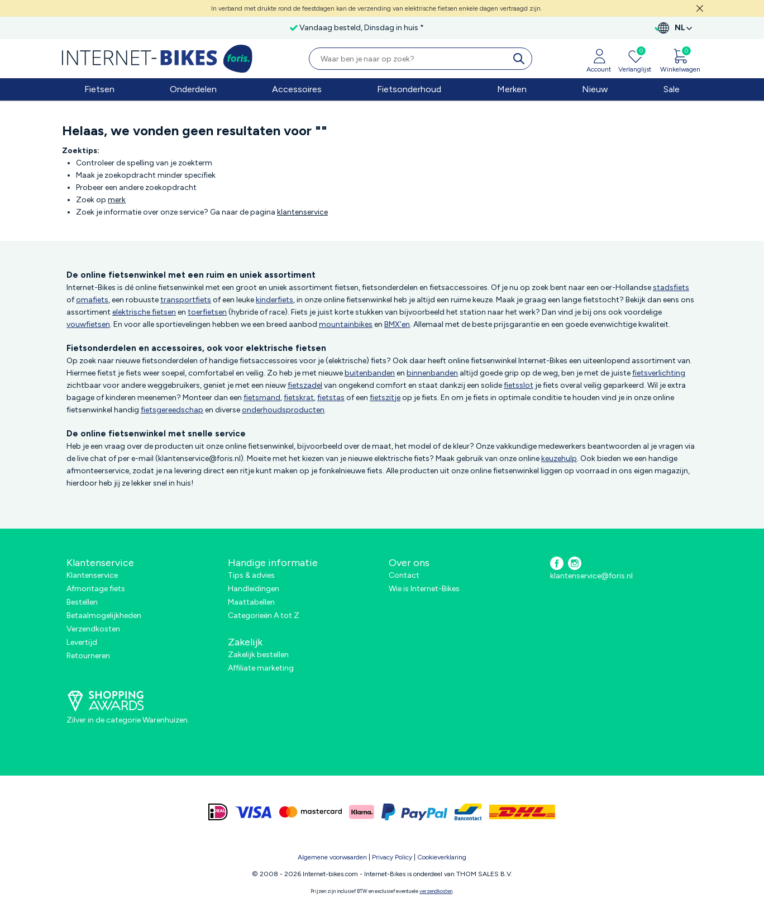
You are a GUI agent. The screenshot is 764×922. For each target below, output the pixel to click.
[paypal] (414, 812)
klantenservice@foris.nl (591, 576)
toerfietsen (207, 312)
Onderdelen (193, 89)
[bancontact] (468, 812)
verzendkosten (435, 891)
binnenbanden (432, 373)
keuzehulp (559, 458)
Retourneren (88, 655)
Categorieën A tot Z (263, 615)
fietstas (331, 397)
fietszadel (305, 385)
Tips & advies (251, 575)
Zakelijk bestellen (258, 654)
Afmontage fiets (95, 588)
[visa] (253, 812)
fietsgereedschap (172, 410)
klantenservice (302, 212)
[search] (521, 58)
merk (117, 200)
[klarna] (361, 812)
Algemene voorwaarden (332, 857)
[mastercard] (310, 812)
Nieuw (595, 89)
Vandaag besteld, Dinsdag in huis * (301, 27)
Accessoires (297, 89)
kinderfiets (274, 300)
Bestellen (82, 602)
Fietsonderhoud (409, 89)
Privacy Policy (392, 857)
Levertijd (81, 642)
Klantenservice (92, 575)
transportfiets (185, 300)
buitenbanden (370, 373)
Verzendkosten (93, 629)
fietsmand (261, 397)
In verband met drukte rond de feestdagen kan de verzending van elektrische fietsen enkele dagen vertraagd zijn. (376, 8)
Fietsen (99, 89)
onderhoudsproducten (283, 410)
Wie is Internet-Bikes (424, 588)
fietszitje (385, 397)
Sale (671, 89)
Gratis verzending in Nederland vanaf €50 (149, 27)
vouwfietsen (88, 324)
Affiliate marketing (261, 668)
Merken (512, 89)
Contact (404, 575)
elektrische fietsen (144, 312)
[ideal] (218, 812)
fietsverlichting (658, 373)
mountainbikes (346, 324)
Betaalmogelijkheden (103, 615)
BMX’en (397, 324)
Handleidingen (253, 588)
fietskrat (299, 397)
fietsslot (518, 385)
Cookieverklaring (441, 857)
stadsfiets (671, 287)
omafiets (92, 300)
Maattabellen (251, 602)
